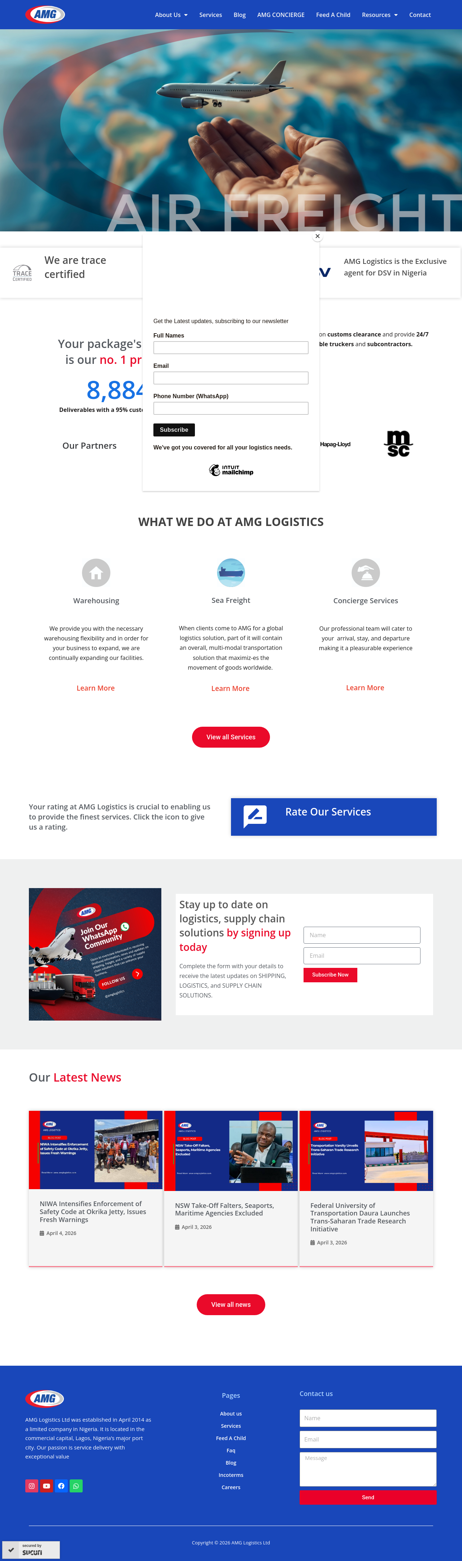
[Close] (317, 236)
